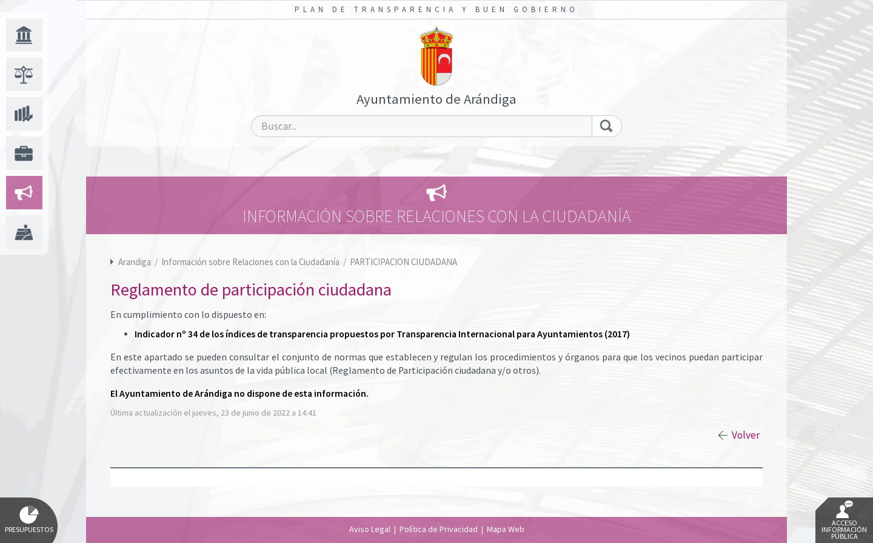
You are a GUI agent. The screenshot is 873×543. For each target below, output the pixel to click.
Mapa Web (505, 529)
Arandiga (134, 262)
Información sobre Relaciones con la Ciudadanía (251, 262)
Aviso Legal (369, 529)
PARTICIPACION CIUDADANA (403, 262)
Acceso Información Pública (844, 521)
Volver (746, 435)
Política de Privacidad (439, 529)
